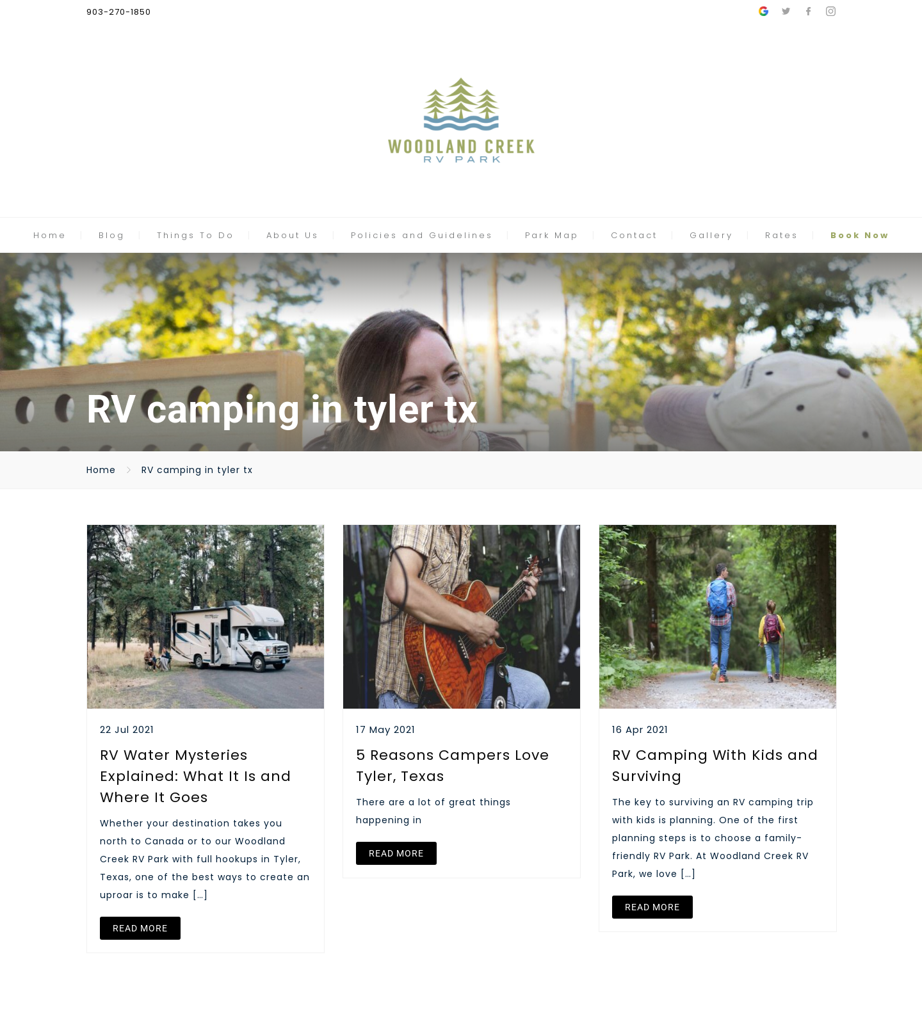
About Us (292, 235)
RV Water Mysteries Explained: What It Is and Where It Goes (195, 776)
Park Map (552, 235)
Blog (112, 235)
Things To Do (195, 235)
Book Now (859, 235)
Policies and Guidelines (422, 235)
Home (50, 235)
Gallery (711, 235)
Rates (781, 235)
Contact (634, 235)
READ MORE (140, 928)
